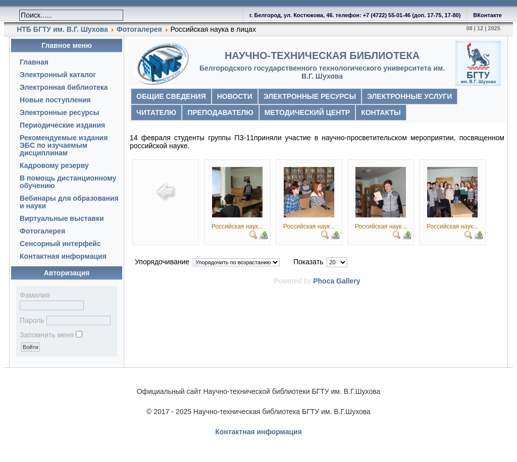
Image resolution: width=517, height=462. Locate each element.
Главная (34, 62)
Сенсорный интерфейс (60, 244)
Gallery (348, 281)
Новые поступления (55, 100)
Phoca (323, 281)
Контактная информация (63, 256)
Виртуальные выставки (62, 218)
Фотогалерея (140, 29)
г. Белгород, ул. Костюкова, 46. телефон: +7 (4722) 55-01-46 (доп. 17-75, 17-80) (354, 15)
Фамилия (34, 295)
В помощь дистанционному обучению (68, 182)
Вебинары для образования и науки (69, 202)
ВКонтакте (487, 15)
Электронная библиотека (64, 87)
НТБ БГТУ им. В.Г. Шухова (62, 29)
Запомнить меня (47, 335)
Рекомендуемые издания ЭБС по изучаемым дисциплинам (64, 145)
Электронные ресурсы (59, 112)
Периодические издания (62, 125)
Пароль (32, 320)
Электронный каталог (58, 75)
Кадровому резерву (54, 165)
